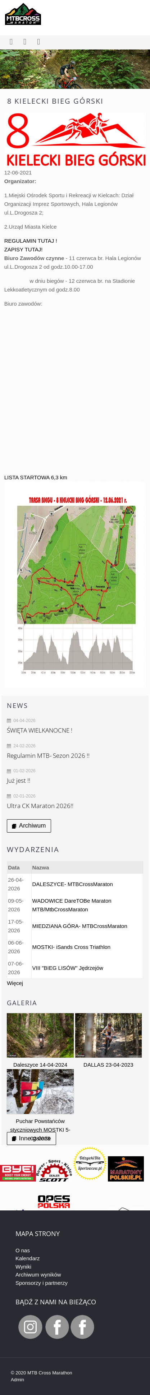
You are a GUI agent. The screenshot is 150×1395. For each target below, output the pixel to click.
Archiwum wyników (38, 1274)
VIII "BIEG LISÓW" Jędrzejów (67, 968)
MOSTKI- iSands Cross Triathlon (71, 947)
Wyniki (23, 1267)
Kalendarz (27, 1258)
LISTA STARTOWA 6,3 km (35, 477)
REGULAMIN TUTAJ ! (30, 241)
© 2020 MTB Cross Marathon (41, 1372)
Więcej (15, 983)
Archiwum (29, 825)
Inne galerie (31, 1138)
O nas (22, 1250)
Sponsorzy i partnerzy (41, 1283)
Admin (17, 1379)
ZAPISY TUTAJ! (23, 249)
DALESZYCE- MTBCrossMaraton (72, 884)
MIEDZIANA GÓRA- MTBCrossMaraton (79, 926)
